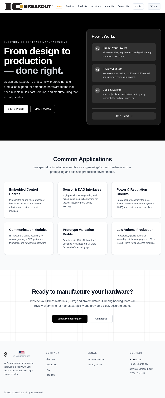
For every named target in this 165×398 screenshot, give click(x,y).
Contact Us (123, 6)
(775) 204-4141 (137, 373)
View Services (42, 109)
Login (138, 6)
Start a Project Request (70, 318)
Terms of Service (96, 359)
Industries (96, 6)
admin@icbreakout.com (141, 369)
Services (70, 6)
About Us (109, 6)
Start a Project (16, 108)
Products (82, 6)
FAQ (48, 369)
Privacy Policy (95, 364)
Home (59, 6)
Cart (154, 6)
